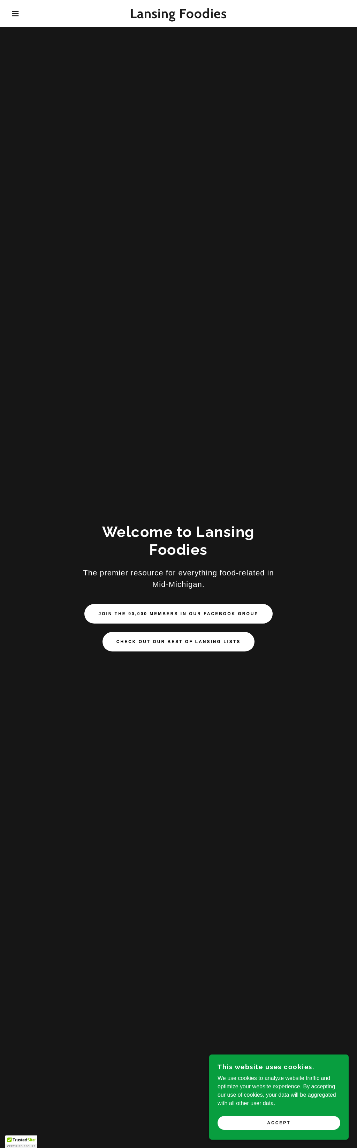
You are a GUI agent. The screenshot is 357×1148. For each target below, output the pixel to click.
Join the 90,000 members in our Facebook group (178, 613)
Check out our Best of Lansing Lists (178, 641)
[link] (178, 16)
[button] (17, 14)
